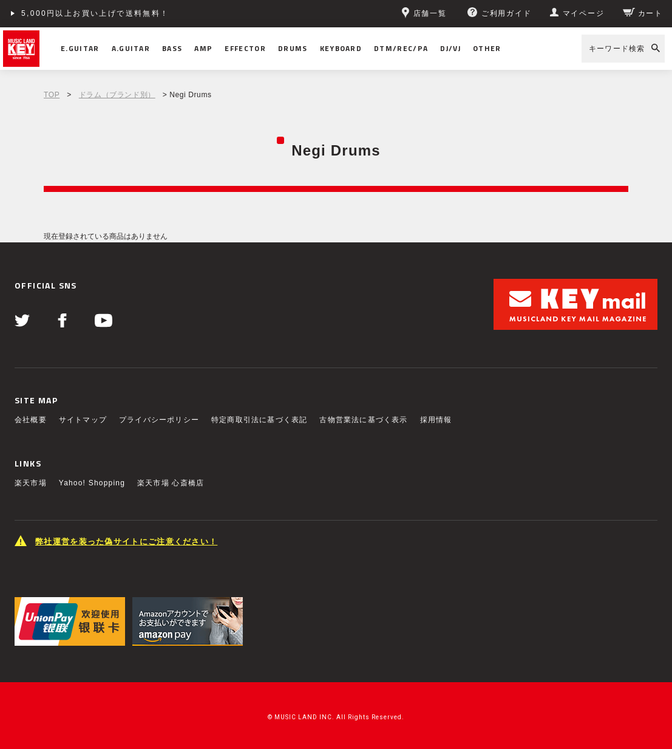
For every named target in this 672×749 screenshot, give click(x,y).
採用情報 (436, 420)
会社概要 (31, 420)
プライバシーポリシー (159, 420)
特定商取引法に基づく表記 (259, 420)
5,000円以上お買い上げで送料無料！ (95, 13)
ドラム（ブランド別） (117, 95)
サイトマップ (83, 420)
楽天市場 (31, 483)
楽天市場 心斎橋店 (170, 483)
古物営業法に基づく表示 (363, 420)
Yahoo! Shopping (92, 483)
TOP (51, 95)
